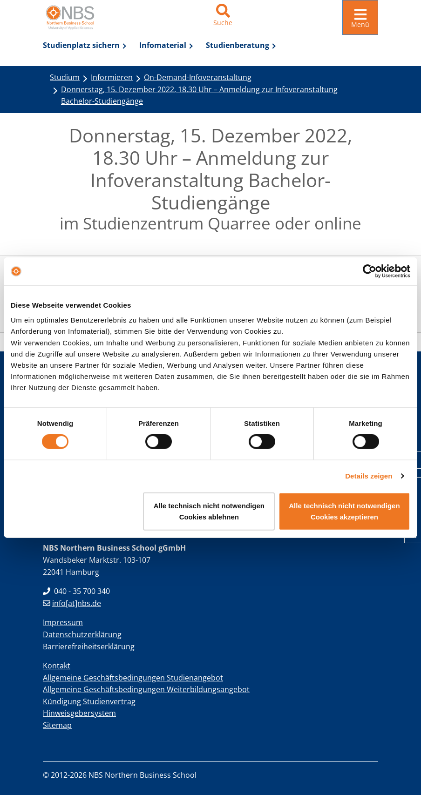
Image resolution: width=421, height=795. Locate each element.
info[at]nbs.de (72, 602)
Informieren (112, 76)
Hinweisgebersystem (79, 712)
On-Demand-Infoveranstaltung (197, 76)
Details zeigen (368, 476)
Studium (65, 76)
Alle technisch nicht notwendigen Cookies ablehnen (209, 510)
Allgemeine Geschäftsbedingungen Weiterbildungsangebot (146, 688)
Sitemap (57, 724)
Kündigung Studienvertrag (89, 700)
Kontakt (56, 665)
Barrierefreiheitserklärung (89, 645)
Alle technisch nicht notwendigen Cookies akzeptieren (344, 510)
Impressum (63, 621)
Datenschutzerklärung (82, 633)
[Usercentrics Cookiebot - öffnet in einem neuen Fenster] (369, 271)
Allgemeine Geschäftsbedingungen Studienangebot (133, 677)
